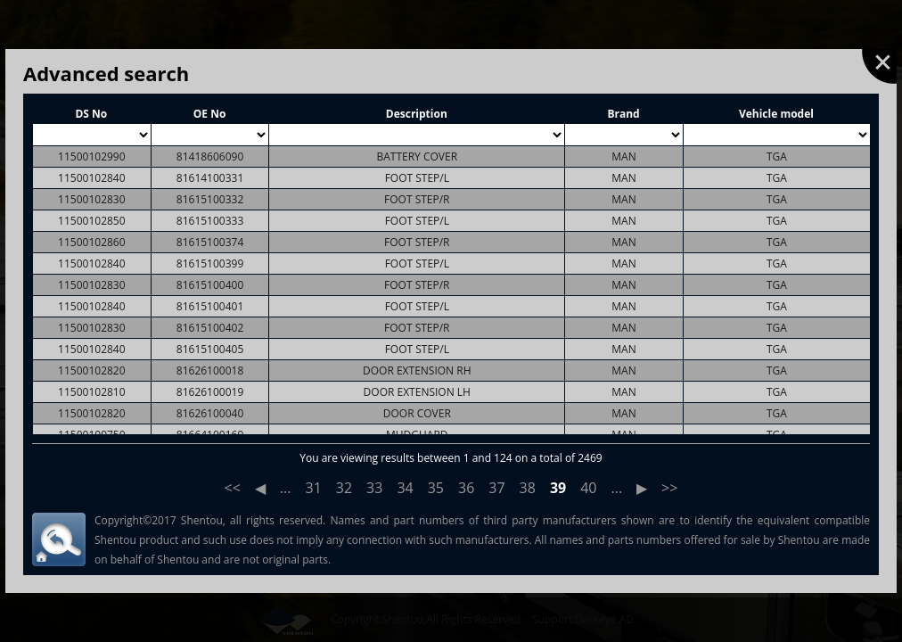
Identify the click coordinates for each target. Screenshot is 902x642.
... (285, 488)
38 (528, 488)
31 (314, 488)
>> (669, 488)
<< (233, 488)
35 (436, 488)
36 (466, 488)
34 (405, 488)
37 (496, 488)
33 (374, 488)
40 (588, 488)
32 (344, 488)
